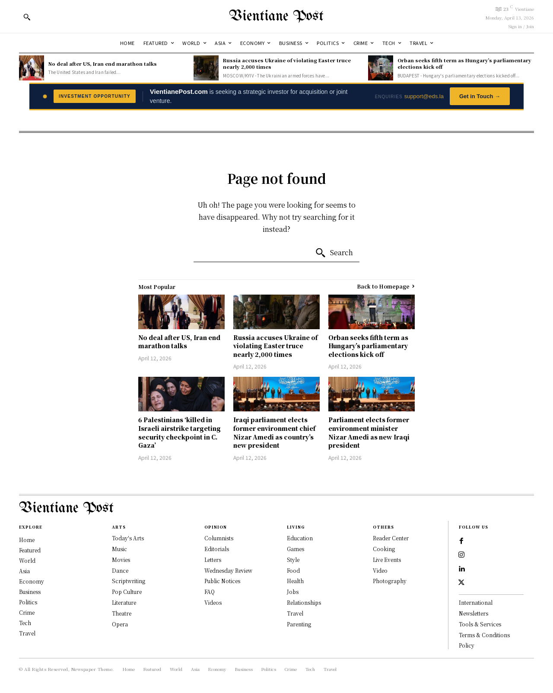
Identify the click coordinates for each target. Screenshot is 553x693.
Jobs (293, 591)
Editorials (216, 548)
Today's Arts (128, 538)
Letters (212, 559)
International (476, 602)
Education (300, 538)
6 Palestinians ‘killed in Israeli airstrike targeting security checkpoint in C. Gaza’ (179, 432)
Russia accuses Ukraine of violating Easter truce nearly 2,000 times (287, 63)
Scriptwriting (128, 580)
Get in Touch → (479, 96)
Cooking (384, 548)
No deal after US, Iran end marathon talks (102, 63)
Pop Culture (127, 591)
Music (119, 548)
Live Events (387, 559)
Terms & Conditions (484, 634)
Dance (120, 570)
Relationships (304, 602)
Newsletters (473, 613)
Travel (295, 613)
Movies (121, 559)
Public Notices (222, 580)
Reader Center (391, 538)
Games (295, 548)
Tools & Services (480, 624)
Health (295, 580)
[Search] (333, 253)
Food (293, 570)
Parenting (299, 624)
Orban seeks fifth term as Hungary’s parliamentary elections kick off (464, 63)
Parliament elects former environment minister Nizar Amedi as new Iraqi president (369, 432)
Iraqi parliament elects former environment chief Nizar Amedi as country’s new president (274, 432)
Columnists (218, 538)
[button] (27, 17)
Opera (120, 624)
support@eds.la (424, 96)
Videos (213, 602)
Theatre (121, 613)
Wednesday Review (228, 570)
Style (293, 559)
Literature (124, 602)
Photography (390, 580)
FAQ (209, 591)
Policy (466, 645)
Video (380, 570)
